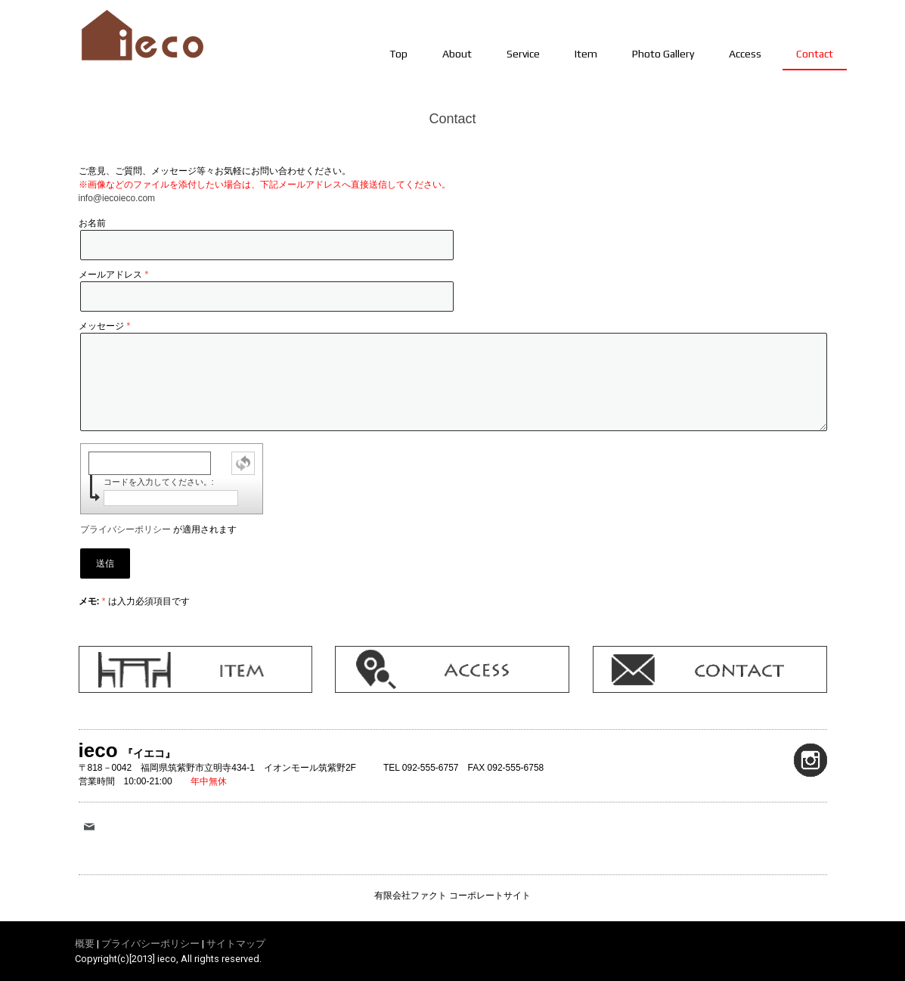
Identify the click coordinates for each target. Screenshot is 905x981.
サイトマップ (235, 943)
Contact (814, 54)
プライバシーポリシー (125, 529)
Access (745, 54)
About (457, 54)
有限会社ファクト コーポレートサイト (452, 895)
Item (586, 54)
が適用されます (158, 529)
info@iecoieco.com (117, 198)
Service (523, 54)
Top (398, 54)
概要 (85, 943)
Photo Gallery (663, 54)
